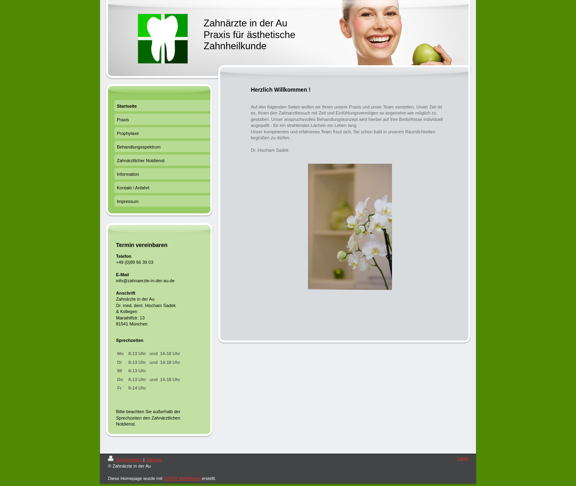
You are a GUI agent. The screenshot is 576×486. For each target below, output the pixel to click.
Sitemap (154, 459)
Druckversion (125, 459)
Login (462, 458)
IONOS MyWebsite (182, 478)
